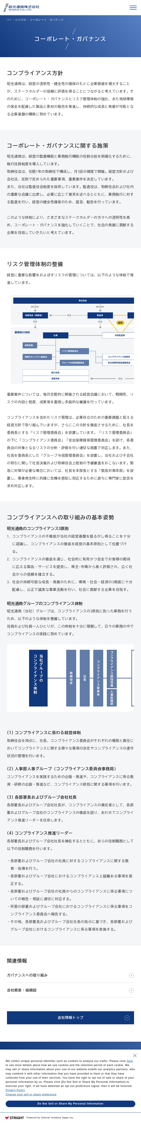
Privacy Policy (15, 1090)
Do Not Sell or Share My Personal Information (70, 1103)
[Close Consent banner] (135, 1055)
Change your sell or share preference (31, 1094)
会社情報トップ (71, 1017)
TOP (9, 19)
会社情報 (20, 19)
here (130, 1061)
